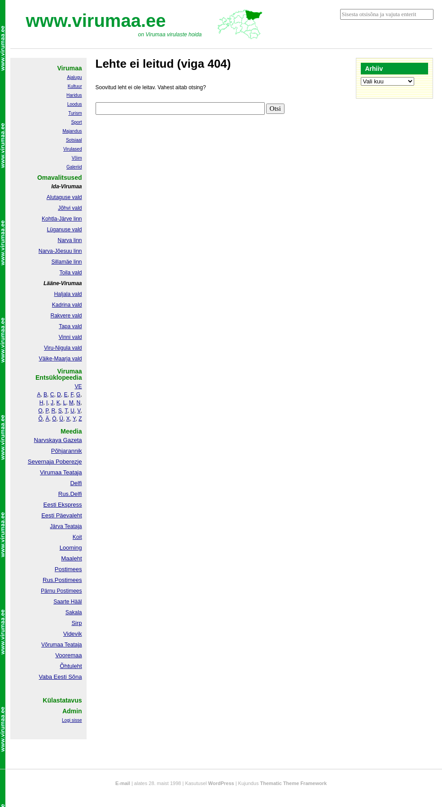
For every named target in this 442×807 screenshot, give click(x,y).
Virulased (72, 149)
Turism (75, 113)
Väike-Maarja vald (60, 359)
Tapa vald (70, 326)
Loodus (74, 104)
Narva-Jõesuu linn (60, 251)
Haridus (74, 95)
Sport (76, 122)
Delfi (76, 483)
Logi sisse (72, 720)
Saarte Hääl (67, 602)
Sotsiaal (74, 140)
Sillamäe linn (66, 262)
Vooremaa (68, 655)
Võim (77, 158)
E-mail (122, 783)
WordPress (221, 783)
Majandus (72, 131)
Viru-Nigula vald (63, 348)
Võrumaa (52, 645)
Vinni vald (70, 337)
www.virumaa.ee (96, 20)
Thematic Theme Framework (293, 783)
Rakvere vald (66, 315)
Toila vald (70, 272)
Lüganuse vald (64, 229)
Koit (77, 537)
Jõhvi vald (70, 208)
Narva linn (69, 240)
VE (78, 386)
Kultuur (75, 86)
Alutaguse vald (64, 197)
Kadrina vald (67, 305)
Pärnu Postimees (61, 591)
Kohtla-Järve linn (62, 219)
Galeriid (74, 167)
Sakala (74, 612)
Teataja (72, 645)
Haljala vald (68, 294)
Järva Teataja (66, 526)
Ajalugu (74, 77)
